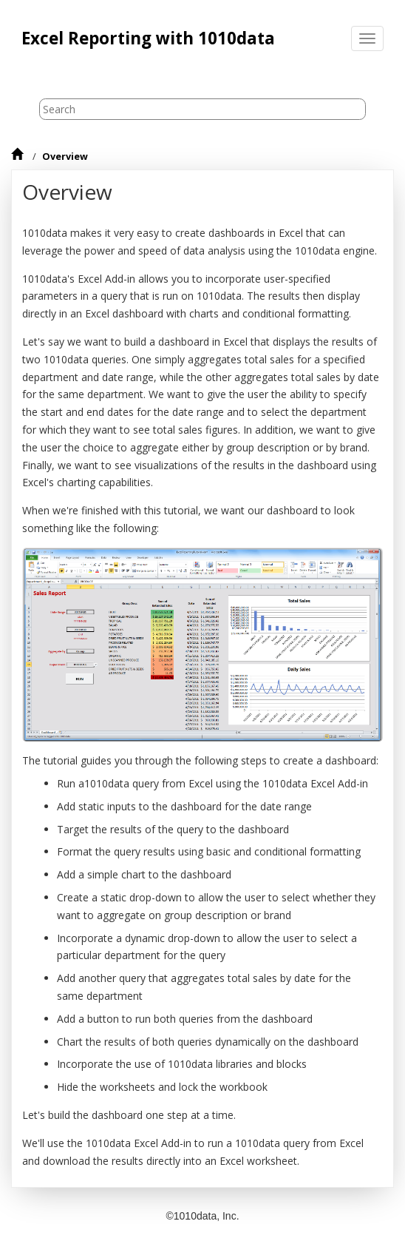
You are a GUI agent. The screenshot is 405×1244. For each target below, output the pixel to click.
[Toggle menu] (367, 38)
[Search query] (203, 109)
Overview (65, 156)
